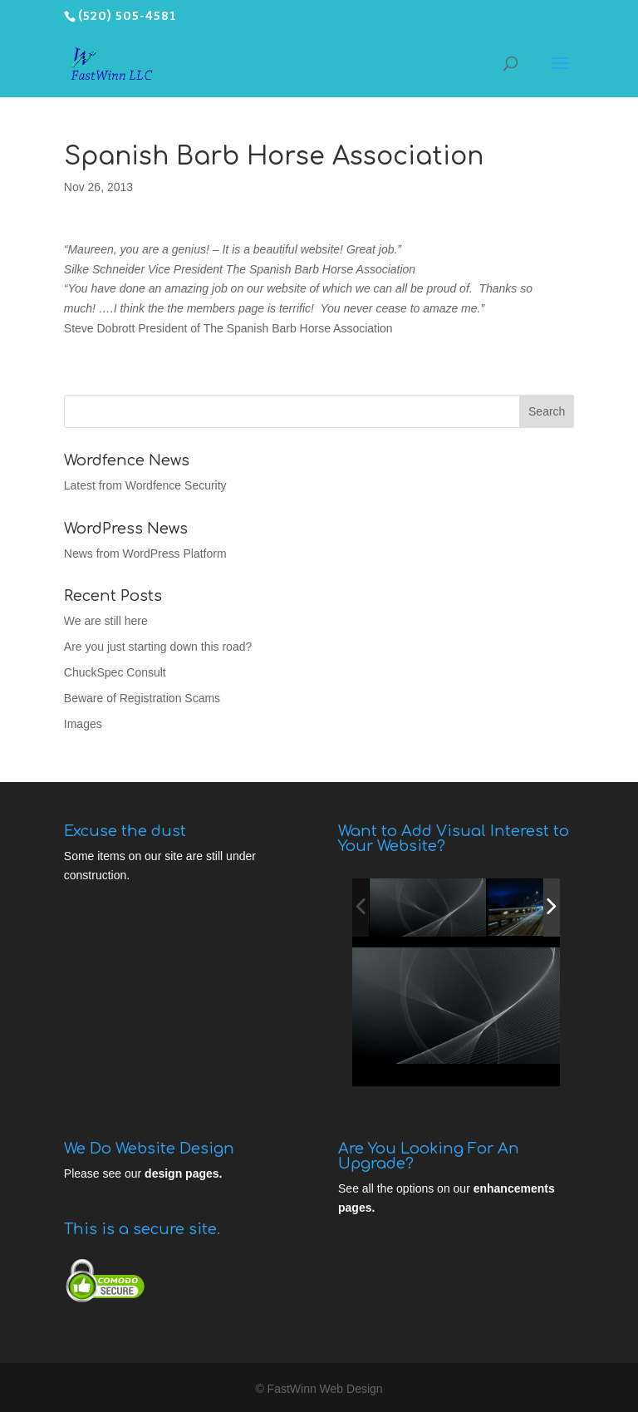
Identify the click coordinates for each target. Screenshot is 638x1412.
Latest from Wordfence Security (145, 485)
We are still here (106, 620)
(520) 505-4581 (127, 16)
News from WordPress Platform (145, 553)
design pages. (183, 1173)
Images (83, 724)
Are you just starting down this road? (158, 646)
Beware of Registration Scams (142, 698)
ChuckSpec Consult (115, 672)
